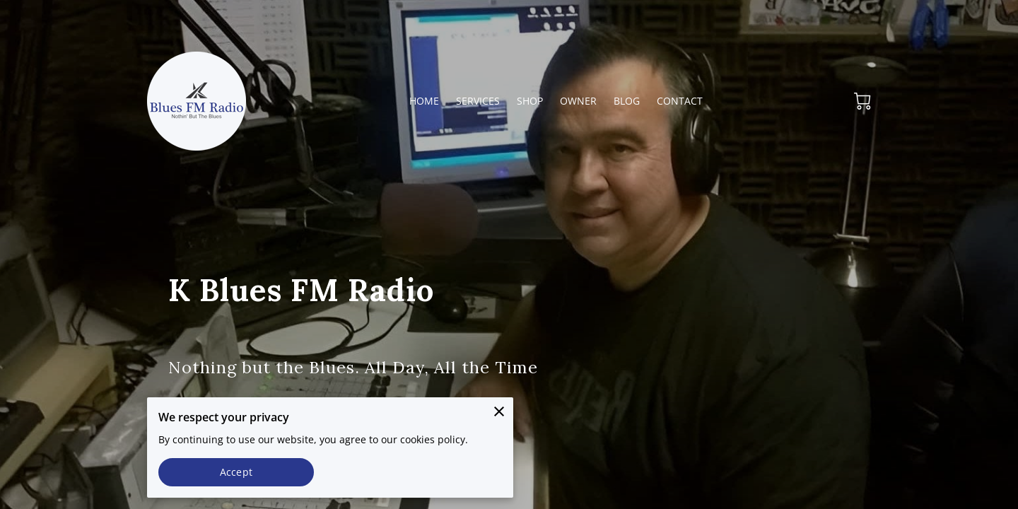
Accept (236, 472)
